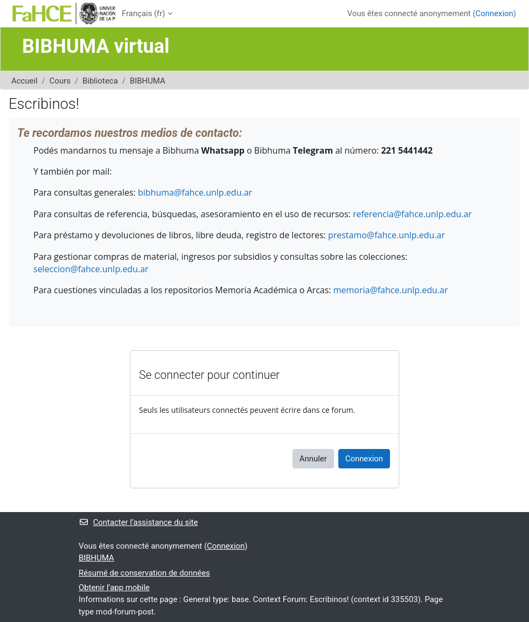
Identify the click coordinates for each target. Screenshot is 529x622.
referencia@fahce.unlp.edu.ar (412, 214)
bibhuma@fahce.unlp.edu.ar (195, 192)
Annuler (313, 459)
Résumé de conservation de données (144, 573)
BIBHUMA (147, 81)
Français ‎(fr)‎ (143, 13)
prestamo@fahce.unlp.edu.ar (386, 235)
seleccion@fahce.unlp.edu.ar (91, 269)
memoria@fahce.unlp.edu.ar (390, 290)
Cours (60, 81)
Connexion (494, 13)
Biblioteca (100, 81)
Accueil (24, 81)
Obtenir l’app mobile (114, 587)
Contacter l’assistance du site (138, 522)
